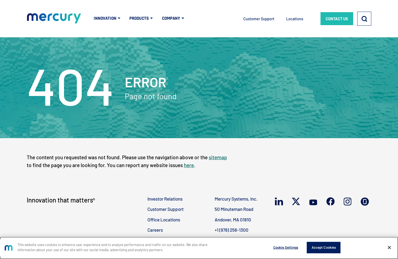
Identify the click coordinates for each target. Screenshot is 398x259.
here (189, 165)
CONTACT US (337, 18)
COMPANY (171, 18)
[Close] (389, 247)
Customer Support (258, 18)
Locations (294, 18)
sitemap (218, 157)
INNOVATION (105, 18)
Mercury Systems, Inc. (236, 198)
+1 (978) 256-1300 (231, 230)
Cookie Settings (285, 247)
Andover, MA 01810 (233, 219)
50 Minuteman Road (234, 209)
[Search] (364, 19)
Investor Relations (165, 198)
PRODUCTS (139, 18)
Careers (155, 230)
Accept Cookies (324, 247)
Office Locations (163, 219)
